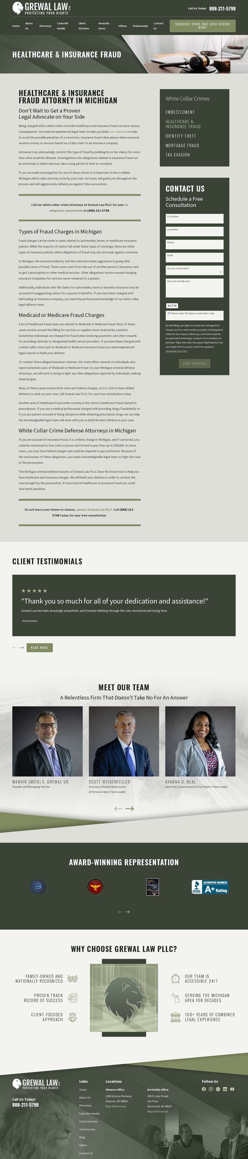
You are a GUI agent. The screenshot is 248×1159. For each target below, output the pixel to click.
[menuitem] (192, 112)
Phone (170, 242)
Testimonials (87, 1129)
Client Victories (88, 1121)
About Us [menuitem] (29, 25)
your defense (118, 132)
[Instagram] (211, 1089)
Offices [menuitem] (122, 26)
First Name (172, 216)
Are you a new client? (178, 268)
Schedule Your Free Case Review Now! (202, 26)
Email (170, 255)
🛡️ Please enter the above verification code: (191, 313)
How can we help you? (178, 281)
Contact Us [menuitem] (158, 25)
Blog (82, 1137)
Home (83, 1089)
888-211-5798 (222, 8)
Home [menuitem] (16, 26)
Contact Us (86, 1153)
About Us (84, 1097)
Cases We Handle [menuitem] (62, 25)
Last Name (172, 229)
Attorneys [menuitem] (45, 26)
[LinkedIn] (225, 1089)
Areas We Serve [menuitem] (103, 25)
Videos (83, 1145)
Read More (40, 648)
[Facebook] (204, 1089)
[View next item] (22, 648)
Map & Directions (116, 1106)
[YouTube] (232, 1089)
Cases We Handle (89, 1113)
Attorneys (85, 1105)
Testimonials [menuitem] (140, 26)
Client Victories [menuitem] (84, 25)
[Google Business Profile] (218, 1089)
